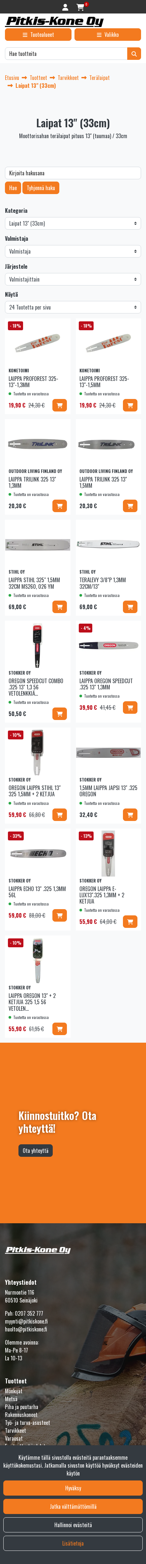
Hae (13, 188)
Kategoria (16, 210)
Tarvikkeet (15, 1430)
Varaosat (14, 1438)
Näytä (11, 294)
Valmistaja (16, 238)
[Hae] (66, 53)
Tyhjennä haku (41, 188)
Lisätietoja (73, 1543)
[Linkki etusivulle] (54, 22)
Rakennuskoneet (21, 1415)
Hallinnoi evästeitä (73, 1525)
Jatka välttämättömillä (73, 1506)
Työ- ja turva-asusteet (27, 1423)
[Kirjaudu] (66, 7)
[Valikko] (107, 34)
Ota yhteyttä (35, 1150)
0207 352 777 (29, 1313)
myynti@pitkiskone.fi (26, 1321)
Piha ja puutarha (21, 1407)
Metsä (11, 1399)
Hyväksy (73, 1488)
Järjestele (16, 266)
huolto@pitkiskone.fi (26, 1329)
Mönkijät (13, 1391)
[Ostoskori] (80, 7)
